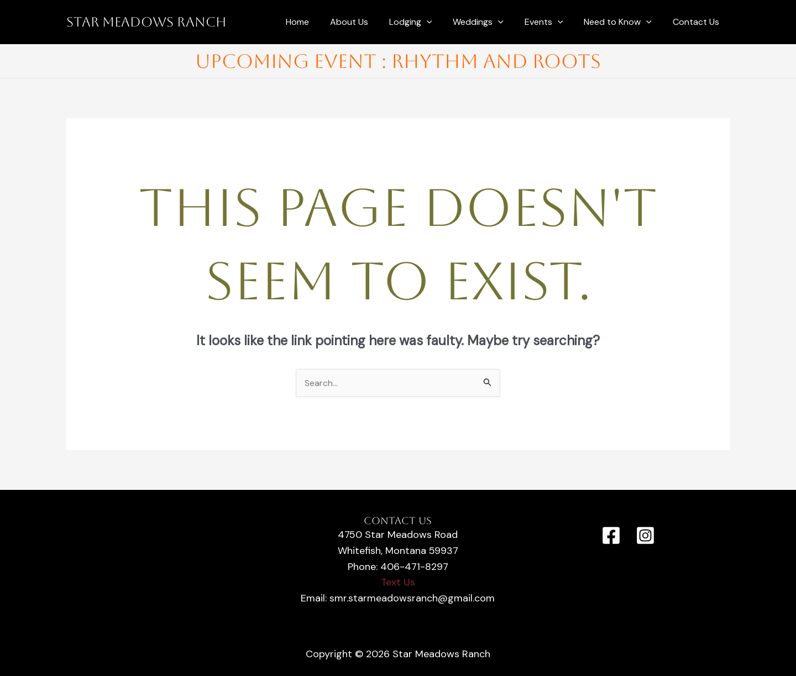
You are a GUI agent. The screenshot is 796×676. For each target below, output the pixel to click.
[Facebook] (611, 536)
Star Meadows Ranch (146, 22)
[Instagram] (645, 536)
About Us (367, 22)
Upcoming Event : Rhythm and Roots (398, 61)
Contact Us (697, 22)
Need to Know (623, 22)
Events (552, 22)
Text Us (398, 582)
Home (319, 22)
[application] (441, 22)
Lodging (425, 22)
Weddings (489, 22)
